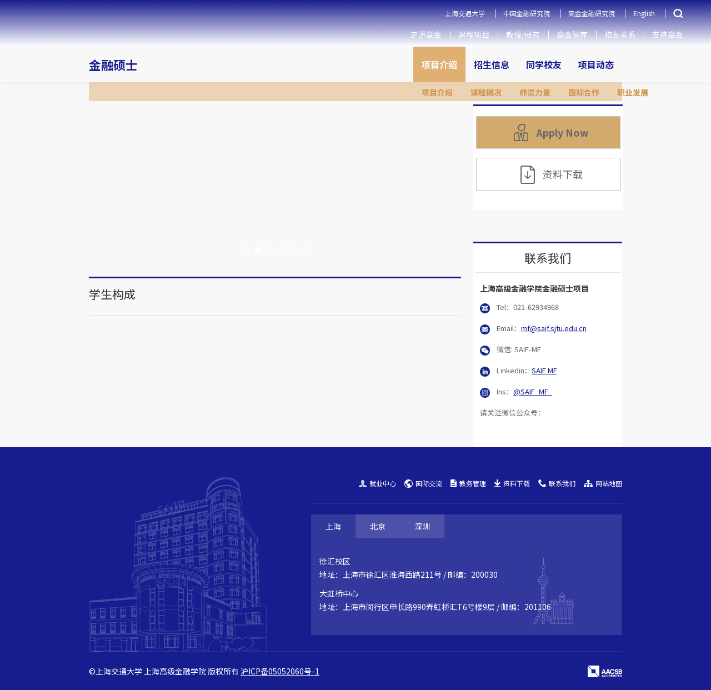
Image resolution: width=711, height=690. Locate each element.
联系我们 (556, 483)
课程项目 (473, 34)
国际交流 (423, 483)
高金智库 (572, 34)
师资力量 (534, 92)
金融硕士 (113, 64)
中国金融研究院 (526, 13)
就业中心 (377, 483)
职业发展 (632, 92)
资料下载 (551, 175)
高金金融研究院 (591, 13)
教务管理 (468, 483)
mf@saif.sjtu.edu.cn (554, 328)
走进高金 (426, 34)
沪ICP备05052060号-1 (280, 671)
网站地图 (603, 483)
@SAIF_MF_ (532, 391)
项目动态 (596, 64)
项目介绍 (439, 64)
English (644, 13)
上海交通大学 (465, 13)
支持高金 (667, 34)
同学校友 (544, 64)
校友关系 (619, 34)
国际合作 (583, 92)
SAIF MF (544, 370)
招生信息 (491, 64)
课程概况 (486, 92)
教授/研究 (523, 34)
